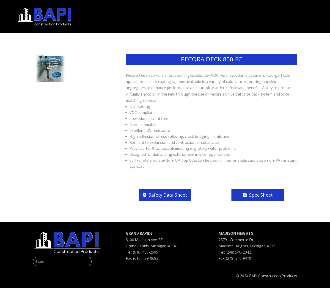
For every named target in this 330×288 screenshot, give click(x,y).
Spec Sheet (261, 195)
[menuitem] (108, 13)
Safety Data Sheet (168, 195)
